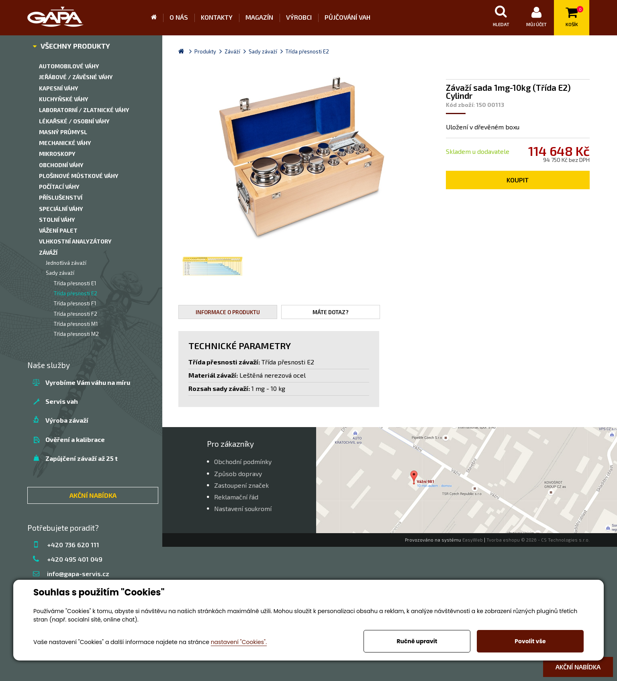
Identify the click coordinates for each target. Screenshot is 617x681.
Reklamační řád (236, 497)
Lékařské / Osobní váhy (74, 121)
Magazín (259, 17)
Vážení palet (58, 230)
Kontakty (217, 17)
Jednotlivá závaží (66, 263)
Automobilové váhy (69, 66)
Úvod (157, 17)
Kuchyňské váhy (63, 99)
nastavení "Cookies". (239, 642)
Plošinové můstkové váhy (78, 175)
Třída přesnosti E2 (75, 293)
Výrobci (299, 17)
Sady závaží (60, 273)
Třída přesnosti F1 (75, 303)
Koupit (518, 180)
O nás (179, 17)
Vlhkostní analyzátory (75, 241)
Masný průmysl (63, 132)
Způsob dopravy (238, 473)
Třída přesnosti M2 (76, 334)
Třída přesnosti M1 (76, 324)
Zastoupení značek (241, 485)
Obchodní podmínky (243, 461)
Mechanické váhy (65, 142)
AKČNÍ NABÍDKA (92, 495)
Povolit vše (530, 641)
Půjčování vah (347, 17)
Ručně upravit (416, 641)
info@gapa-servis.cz (78, 573)
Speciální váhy (61, 208)
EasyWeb (472, 539)
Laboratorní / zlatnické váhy (84, 109)
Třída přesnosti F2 (75, 314)
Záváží (48, 252)
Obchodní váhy (61, 165)
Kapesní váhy (58, 88)
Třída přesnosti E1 (75, 283)
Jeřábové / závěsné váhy (76, 77)
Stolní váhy (57, 219)
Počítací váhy (59, 186)
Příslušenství (60, 197)
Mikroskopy (57, 153)
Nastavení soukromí (243, 508)
